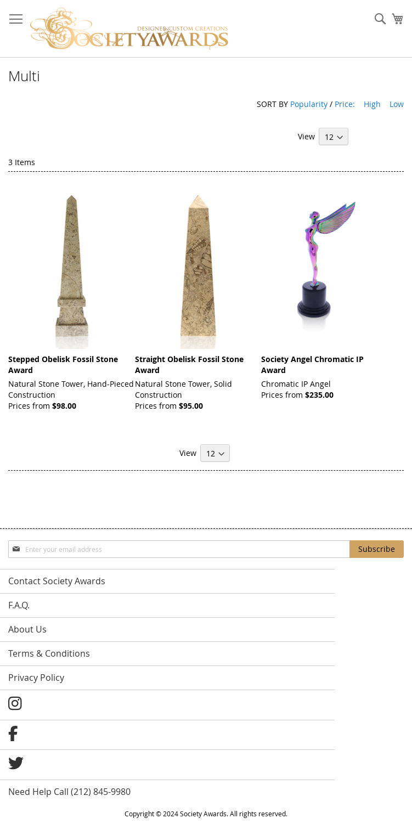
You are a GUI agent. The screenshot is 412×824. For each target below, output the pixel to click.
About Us (27, 629)
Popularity (309, 104)
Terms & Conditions (49, 653)
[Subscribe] (376, 549)
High (372, 104)
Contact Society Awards (56, 581)
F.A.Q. (19, 605)
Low (397, 104)
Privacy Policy (36, 677)
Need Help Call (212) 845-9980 (69, 792)
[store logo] (129, 29)
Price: (345, 104)
